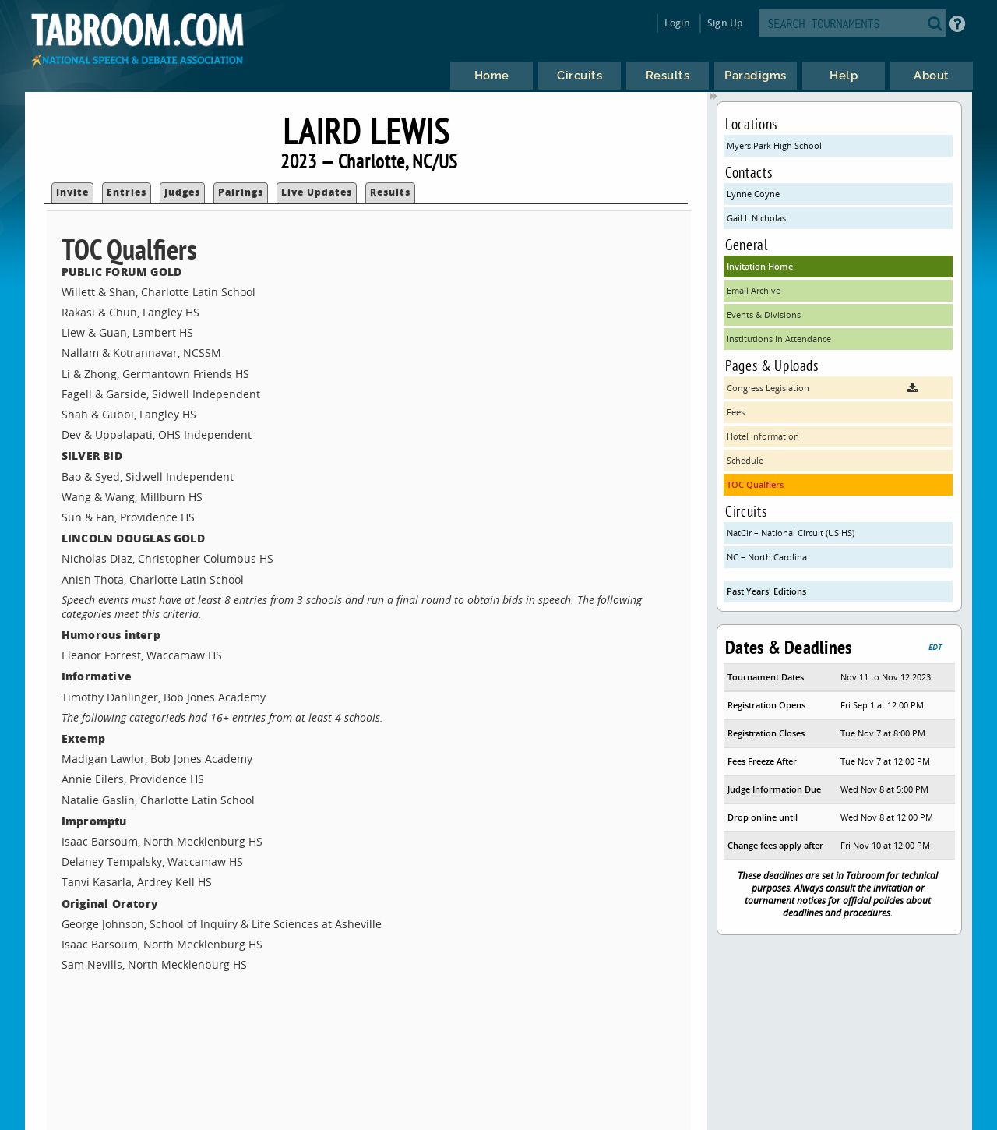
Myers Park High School (774, 145)
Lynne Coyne (753, 194)
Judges (182, 192)
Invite (72, 192)
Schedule (745, 460)
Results (390, 192)
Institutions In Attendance (779, 338)
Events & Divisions (764, 314)
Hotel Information (763, 436)
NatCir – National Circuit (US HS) (790, 533)
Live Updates (316, 192)
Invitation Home (760, 266)
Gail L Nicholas (756, 218)
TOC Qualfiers (755, 484)
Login (677, 23)
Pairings (240, 192)
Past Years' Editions (766, 591)
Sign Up (724, 23)
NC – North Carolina (767, 557)
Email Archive (753, 290)
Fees (736, 412)
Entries (126, 192)
